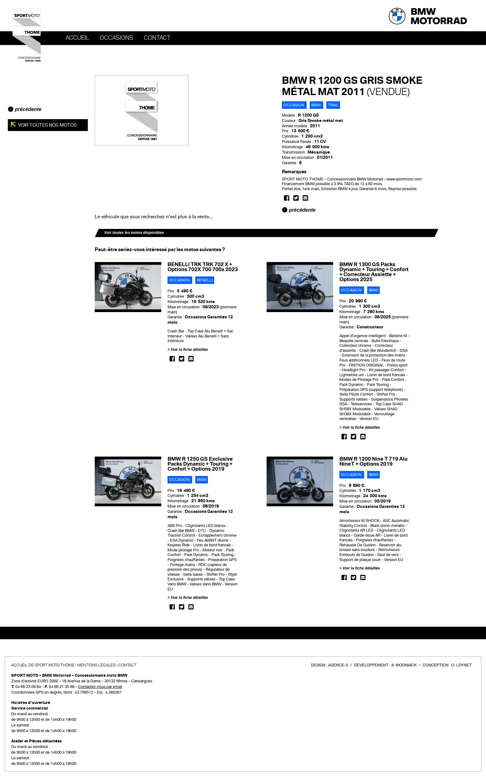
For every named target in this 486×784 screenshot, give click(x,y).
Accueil (77, 38)
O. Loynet (461, 665)
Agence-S (338, 665)
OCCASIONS (116, 38)
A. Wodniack (404, 665)
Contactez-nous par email (100, 687)
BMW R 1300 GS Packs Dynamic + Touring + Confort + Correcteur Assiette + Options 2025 (373, 271)
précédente (25, 109)
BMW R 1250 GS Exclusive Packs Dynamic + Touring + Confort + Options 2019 (200, 464)
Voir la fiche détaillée (189, 349)
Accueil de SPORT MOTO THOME (42, 665)
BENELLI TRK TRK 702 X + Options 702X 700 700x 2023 (203, 266)
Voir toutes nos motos (47, 125)
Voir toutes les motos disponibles (134, 232)
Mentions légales (96, 665)
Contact (157, 38)
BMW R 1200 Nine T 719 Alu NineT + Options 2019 (373, 461)
